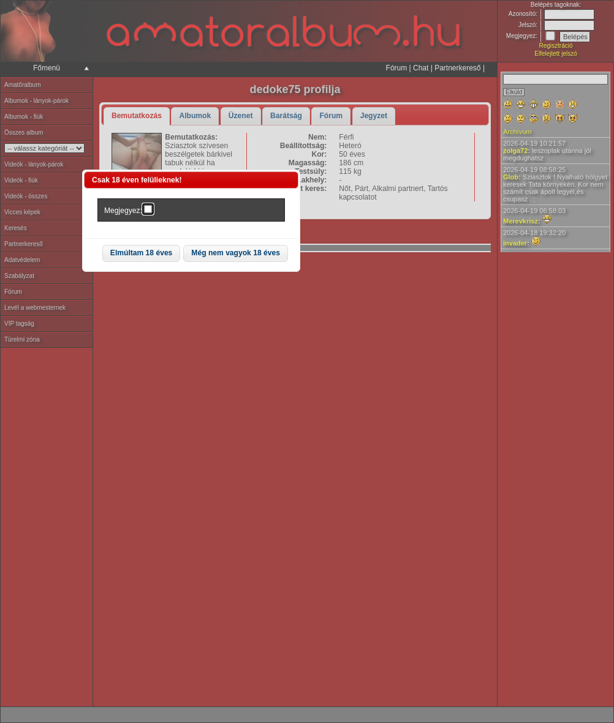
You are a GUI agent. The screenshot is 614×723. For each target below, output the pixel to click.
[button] (141, 254)
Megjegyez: (123, 210)
